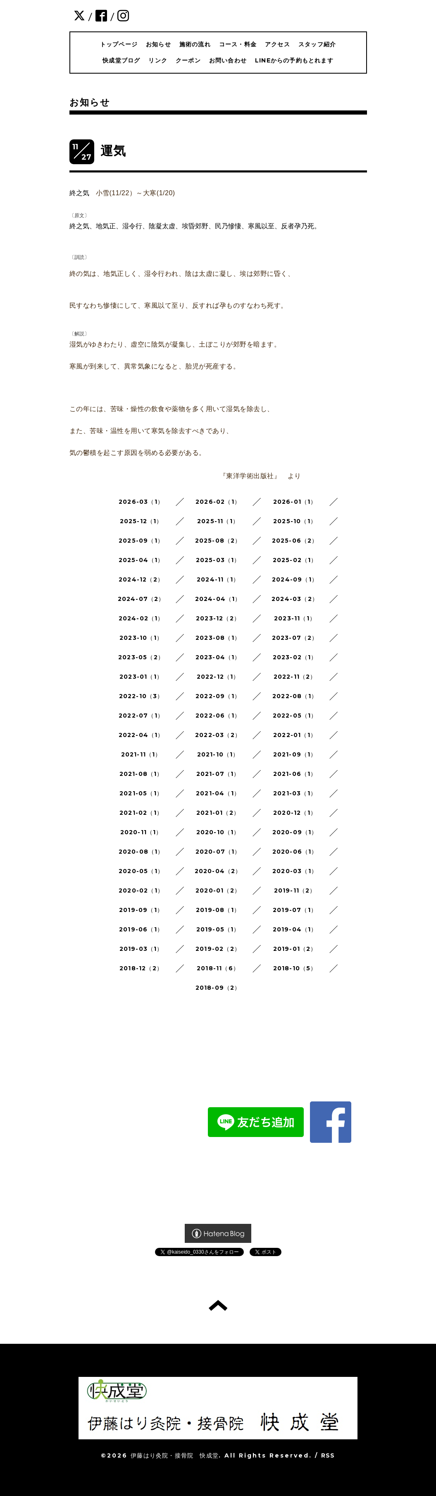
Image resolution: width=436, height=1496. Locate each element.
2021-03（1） (295, 793)
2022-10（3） (141, 696)
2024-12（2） (141, 579)
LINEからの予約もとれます (294, 60)
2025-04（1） (141, 560)
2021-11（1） (141, 754)
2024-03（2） (295, 599)
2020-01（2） (218, 890)
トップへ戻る (218, 1305)
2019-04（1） (295, 929)
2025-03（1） (218, 560)
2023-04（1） (218, 657)
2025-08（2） (218, 540)
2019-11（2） (295, 890)
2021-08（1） (141, 774)
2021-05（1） (141, 793)
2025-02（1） (295, 560)
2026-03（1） (141, 501)
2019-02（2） (218, 949)
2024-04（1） (218, 599)
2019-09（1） (141, 910)
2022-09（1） (218, 696)
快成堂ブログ (121, 60)
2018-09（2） (218, 987)
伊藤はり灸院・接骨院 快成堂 (175, 1455)
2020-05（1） (141, 871)
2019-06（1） (141, 929)
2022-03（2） (218, 735)
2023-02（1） (295, 657)
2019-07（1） (295, 910)
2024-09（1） (295, 579)
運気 (113, 150)
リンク (157, 60)
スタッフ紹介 (317, 44)
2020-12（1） (295, 812)
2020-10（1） (218, 832)
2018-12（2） (141, 968)
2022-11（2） (295, 676)
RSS (328, 1455)
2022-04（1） (141, 735)
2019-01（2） (295, 949)
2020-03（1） (294, 871)
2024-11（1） (218, 579)
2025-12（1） (141, 521)
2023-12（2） (218, 618)
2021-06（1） (295, 774)
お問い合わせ (228, 60)
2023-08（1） (218, 637)
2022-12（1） (218, 676)
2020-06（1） (295, 851)
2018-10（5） (295, 968)
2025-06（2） (295, 540)
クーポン (188, 60)
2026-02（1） (218, 501)
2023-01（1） (141, 676)
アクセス (277, 44)
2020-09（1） (295, 832)
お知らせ (158, 44)
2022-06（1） (218, 715)
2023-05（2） (141, 657)
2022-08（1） (294, 696)
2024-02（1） (141, 618)
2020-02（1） (141, 890)
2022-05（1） (295, 715)
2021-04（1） (218, 793)
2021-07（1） (218, 774)
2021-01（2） (218, 812)
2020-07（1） (218, 851)
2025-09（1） (141, 540)
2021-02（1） (141, 812)
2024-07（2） (141, 599)
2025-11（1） (218, 521)
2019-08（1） (218, 910)
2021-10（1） (218, 754)
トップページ (119, 44)
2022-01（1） (295, 735)
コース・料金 (238, 44)
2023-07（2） (295, 637)
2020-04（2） (218, 871)
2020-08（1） (141, 851)
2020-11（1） (141, 832)
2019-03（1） (141, 949)
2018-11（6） (218, 968)
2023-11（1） (295, 618)
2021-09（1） (295, 754)
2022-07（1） (141, 715)
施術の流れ (195, 44)
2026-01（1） (295, 501)
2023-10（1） (141, 637)
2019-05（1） (218, 929)
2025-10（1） (295, 521)
